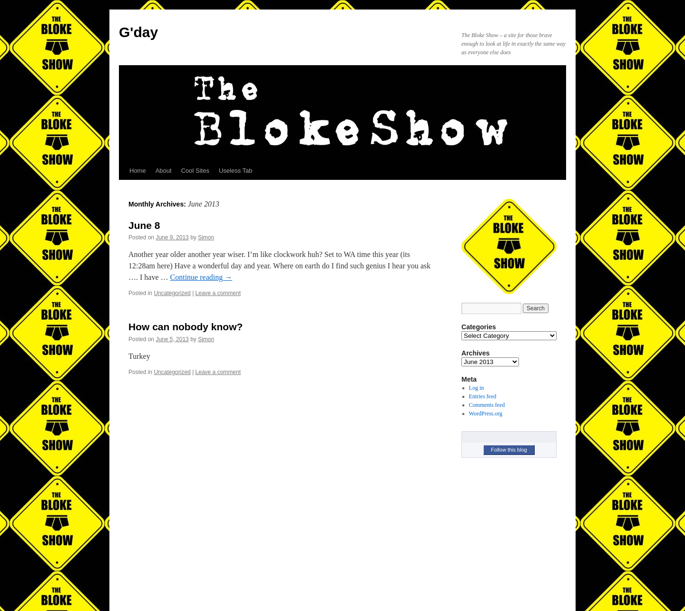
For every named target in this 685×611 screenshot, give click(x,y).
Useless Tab (236, 170)
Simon (206, 237)
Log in (476, 387)
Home (137, 170)
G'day (138, 32)
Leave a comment (218, 293)
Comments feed (487, 405)
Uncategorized (172, 293)
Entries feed (483, 396)
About (164, 170)
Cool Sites (195, 170)
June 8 (144, 225)
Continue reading (201, 277)
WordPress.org (485, 413)
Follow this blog (509, 450)
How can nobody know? (185, 326)
